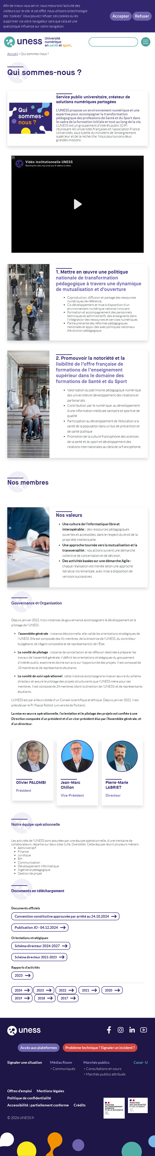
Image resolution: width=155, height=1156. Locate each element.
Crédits (80, 1105)
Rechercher (132, 41)
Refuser (142, 16)
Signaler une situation (24, 1062)
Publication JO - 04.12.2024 (36, 927)
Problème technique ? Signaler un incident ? (100, 1048)
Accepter (120, 16)
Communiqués (64, 1069)
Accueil (12, 54)
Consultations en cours (103, 1069)
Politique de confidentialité (29, 1098)
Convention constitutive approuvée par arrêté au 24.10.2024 (62, 916)
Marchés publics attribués (106, 1074)
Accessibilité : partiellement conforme (38, 1105)
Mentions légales (50, 1091)
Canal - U (141, 1062)
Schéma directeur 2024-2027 (37, 946)
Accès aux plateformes (38, 1048)
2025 (19, 975)
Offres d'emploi (19, 1091)
